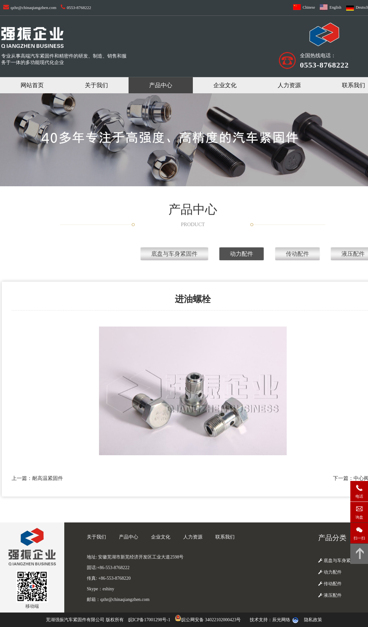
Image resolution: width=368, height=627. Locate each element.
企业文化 (225, 85)
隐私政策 (313, 619)
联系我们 (225, 536)
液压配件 (330, 595)
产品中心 (160, 85)
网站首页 (32, 85)
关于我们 (96, 85)
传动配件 (330, 583)
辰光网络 (281, 619)
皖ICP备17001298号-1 (149, 619)
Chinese (309, 7)
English (335, 7)
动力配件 (330, 572)
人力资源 (289, 85)
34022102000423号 (223, 619)
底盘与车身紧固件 (293, 254)
